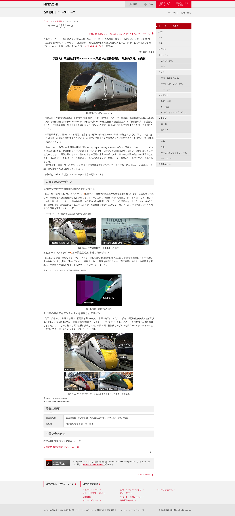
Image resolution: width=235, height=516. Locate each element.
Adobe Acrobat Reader (93, 464)
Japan (148, 4)
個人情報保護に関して (68, 510)
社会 (163, 147)
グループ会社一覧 (165, 490)
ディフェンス (167, 158)
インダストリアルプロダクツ (174, 112)
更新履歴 (110, 510)
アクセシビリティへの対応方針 (92, 510)
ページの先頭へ (144, 474)
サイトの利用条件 (50, 510)
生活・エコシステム (170, 78)
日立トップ (48, 21)
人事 (160, 43)
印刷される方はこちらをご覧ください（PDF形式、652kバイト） (119, 33)
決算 (160, 37)
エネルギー (166, 130)
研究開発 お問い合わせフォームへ (60, 447)
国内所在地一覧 (127, 500)
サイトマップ (173, 13)
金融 (163, 141)
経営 (160, 32)
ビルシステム (167, 61)
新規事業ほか (164, 164)
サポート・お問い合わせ (131, 497)
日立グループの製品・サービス (164, 4)
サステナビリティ (91, 500)
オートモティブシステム (172, 84)
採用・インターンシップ (131, 490)
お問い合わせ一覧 (92, 46)
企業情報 (58, 21)
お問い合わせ (186, 13)
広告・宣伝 (125, 493)
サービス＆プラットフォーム (174, 153)
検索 (133, 4)
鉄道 (163, 66)
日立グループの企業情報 (182, 4)
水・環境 (165, 107)
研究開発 (162, 49)
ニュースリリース (59, 26)
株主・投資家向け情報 (93, 493)
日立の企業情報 (90, 484)
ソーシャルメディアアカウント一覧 (130, 510)
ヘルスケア (166, 89)
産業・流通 (166, 101)
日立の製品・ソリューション (60, 484)
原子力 (164, 124)
